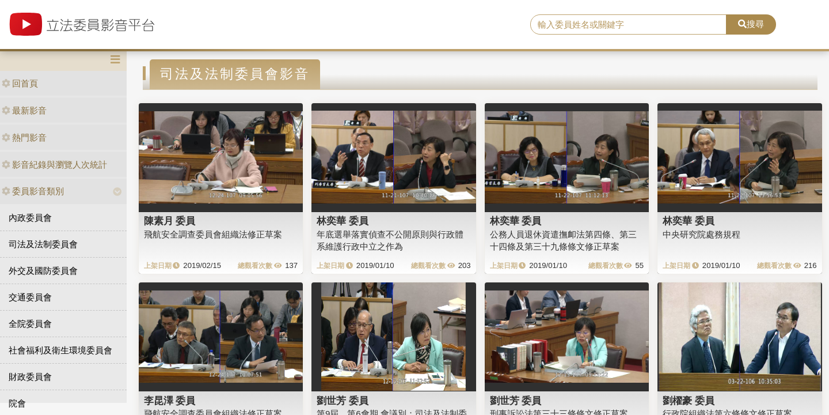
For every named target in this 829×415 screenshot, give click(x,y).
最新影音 (24, 110)
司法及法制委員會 (43, 244)
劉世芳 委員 (342, 400)
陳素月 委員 (170, 221)
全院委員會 (30, 324)
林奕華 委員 (342, 221)
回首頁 (20, 83)
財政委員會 (30, 377)
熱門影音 (24, 137)
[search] (628, 24)
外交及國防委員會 (43, 271)
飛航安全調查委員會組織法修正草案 (213, 234)
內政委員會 (30, 217)
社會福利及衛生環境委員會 (60, 350)
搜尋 (751, 24)
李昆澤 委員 (170, 400)
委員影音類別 (33, 191)
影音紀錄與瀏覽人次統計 (54, 164)
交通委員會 (30, 297)
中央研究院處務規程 (701, 234)
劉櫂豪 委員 (688, 400)
